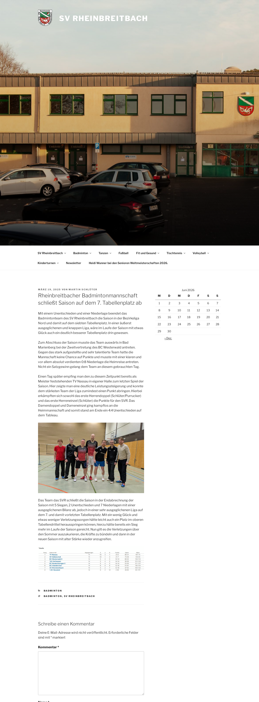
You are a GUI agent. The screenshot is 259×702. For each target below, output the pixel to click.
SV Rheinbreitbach (103, 18)
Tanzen (105, 253)
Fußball (123, 253)
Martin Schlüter (83, 289)
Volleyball (201, 253)
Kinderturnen (48, 263)
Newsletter (73, 263)
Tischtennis (176, 253)
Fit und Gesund (148, 253)
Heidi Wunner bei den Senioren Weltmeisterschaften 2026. (128, 263)
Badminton (82, 253)
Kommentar (48, 647)
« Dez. (168, 338)
